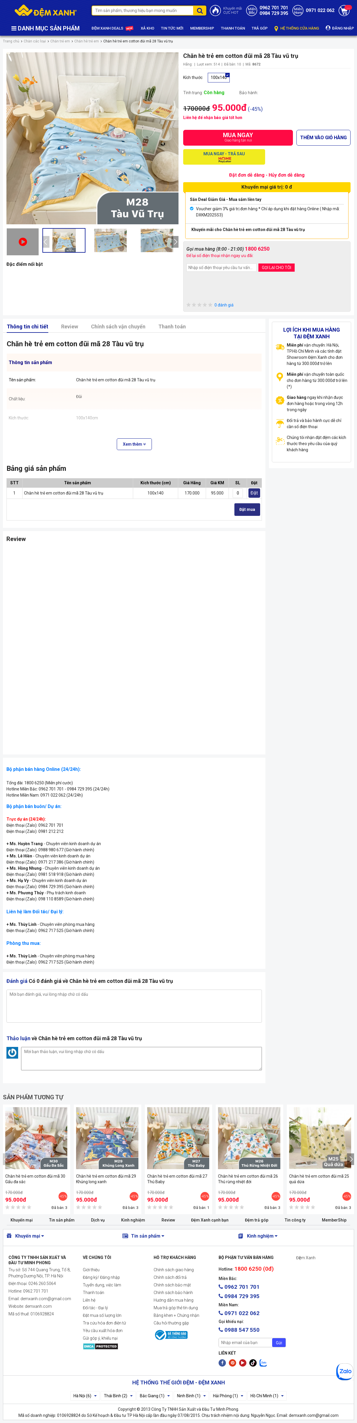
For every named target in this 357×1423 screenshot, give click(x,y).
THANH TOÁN (233, 28)
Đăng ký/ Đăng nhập (101, 1277)
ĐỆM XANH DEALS (113, 28)
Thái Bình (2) (118, 1395)
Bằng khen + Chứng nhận (176, 1315)
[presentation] (45, 242)
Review (69, 326)
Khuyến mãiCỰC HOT (232, 10)
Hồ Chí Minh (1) (267, 1395)
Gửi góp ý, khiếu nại (100, 1338)
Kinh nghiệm (133, 1220)
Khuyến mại (22, 1220)
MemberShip (334, 1220)
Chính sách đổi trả (170, 1277)
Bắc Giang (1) (155, 1395)
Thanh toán (172, 326)
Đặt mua (247, 509)
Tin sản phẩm (62, 1220)
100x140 (219, 77)
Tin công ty (295, 1220)
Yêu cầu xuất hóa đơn (103, 1330)
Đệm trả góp (256, 1220)
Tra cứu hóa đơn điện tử (104, 1323)
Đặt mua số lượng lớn (102, 1315)
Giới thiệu (91, 1269)
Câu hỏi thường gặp (171, 1323)
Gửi (279, 1343)
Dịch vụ (98, 1220)
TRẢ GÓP (260, 28)
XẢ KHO (147, 28)
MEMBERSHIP (202, 28)
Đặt (254, 493)
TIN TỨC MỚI (172, 28)
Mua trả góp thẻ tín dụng (176, 1307)
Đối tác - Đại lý (95, 1307)
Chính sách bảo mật (172, 1285)
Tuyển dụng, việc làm (102, 1285)
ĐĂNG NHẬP (340, 27)
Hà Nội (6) (85, 1395)
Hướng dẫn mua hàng (173, 1300)
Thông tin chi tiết (27, 326)
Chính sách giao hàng (174, 1269)
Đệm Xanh (305, 1257)
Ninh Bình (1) (191, 1395)
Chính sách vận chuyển (118, 326)
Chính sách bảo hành (173, 1292)
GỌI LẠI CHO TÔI (276, 267)
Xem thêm (134, 444)
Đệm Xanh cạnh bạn (210, 1220)
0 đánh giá (210, 305)
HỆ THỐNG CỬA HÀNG (296, 28)
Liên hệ (89, 1300)
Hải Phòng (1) (228, 1395)
